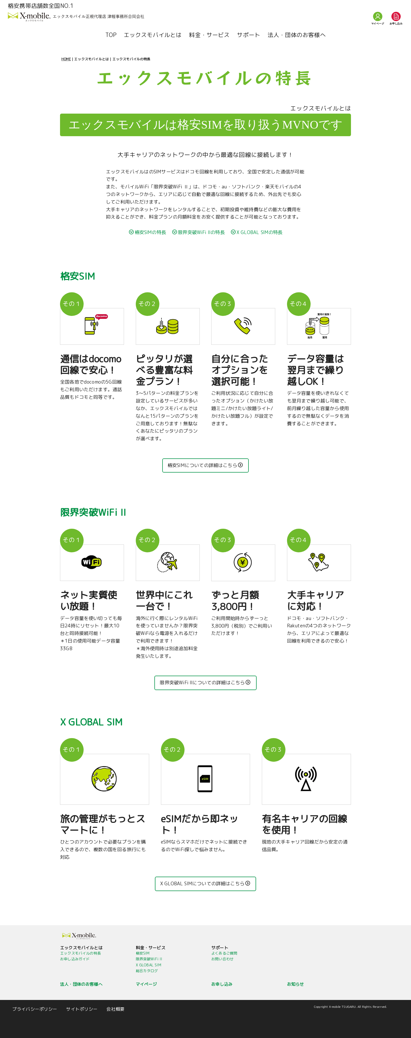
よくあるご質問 (224, 953)
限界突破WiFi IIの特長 (198, 232)
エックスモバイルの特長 (80, 953)
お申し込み (221, 984)
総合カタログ (147, 970)
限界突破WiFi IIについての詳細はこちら (205, 682)
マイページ (146, 984)
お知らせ (295, 984)
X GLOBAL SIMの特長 (257, 232)
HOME (66, 59)
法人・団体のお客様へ (297, 35)
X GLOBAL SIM (148, 964)
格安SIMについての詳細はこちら (205, 465)
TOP (110, 35)
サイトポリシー (82, 1009)
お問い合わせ (222, 958)
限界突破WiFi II (149, 958)
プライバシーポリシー (34, 1009)
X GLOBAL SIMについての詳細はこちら (205, 883)
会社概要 (115, 1009)
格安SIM (143, 953)
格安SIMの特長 (147, 232)
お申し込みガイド (75, 958)
